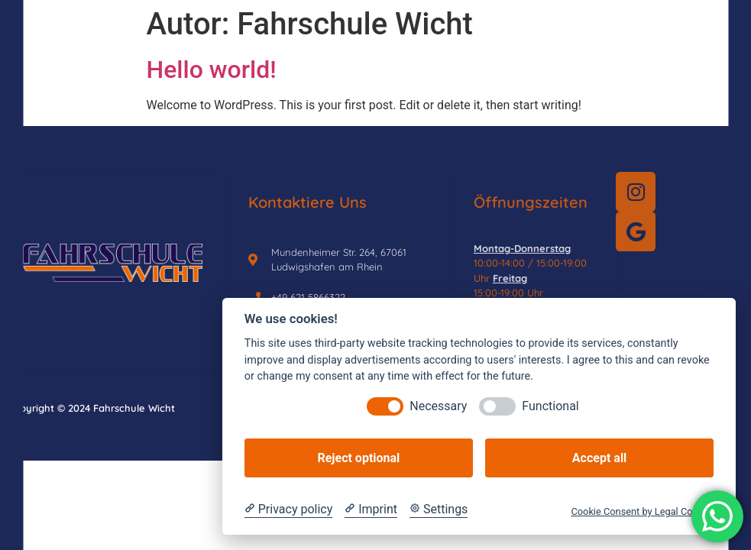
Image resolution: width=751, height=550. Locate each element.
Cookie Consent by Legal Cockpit (642, 511)
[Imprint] (371, 509)
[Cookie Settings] (438, 509)
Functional (550, 406)
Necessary (438, 406)
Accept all (599, 458)
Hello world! (212, 69)
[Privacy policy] (288, 509)
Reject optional (358, 458)
